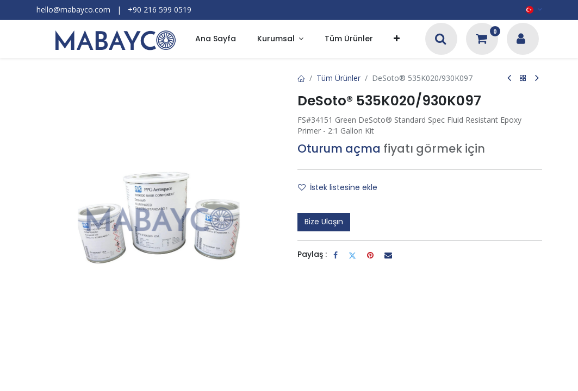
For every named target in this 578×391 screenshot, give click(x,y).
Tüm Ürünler (338, 78)
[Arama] (440, 40)
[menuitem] (215, 39)
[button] (396, 39)
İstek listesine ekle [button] (337, 187)
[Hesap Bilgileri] (521, 40)
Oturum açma (339, 148)
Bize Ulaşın (323, 221)
